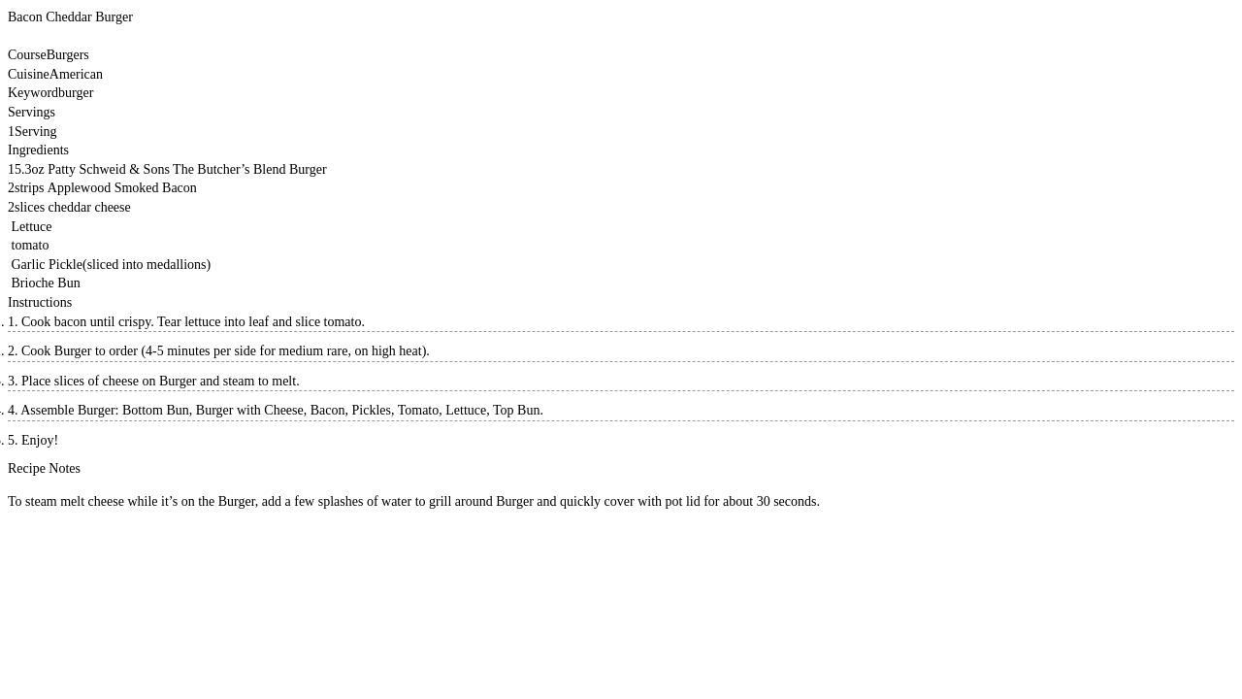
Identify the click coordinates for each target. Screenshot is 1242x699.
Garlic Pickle (47, 264)
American (76, 74)
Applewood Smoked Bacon (122, 188)
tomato (30, 245)
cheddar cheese (90, 207)
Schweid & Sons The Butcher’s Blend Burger (203, 169)
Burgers (68, 55)
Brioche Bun (46, 283)
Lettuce (32, 226)
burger (75, 92)
